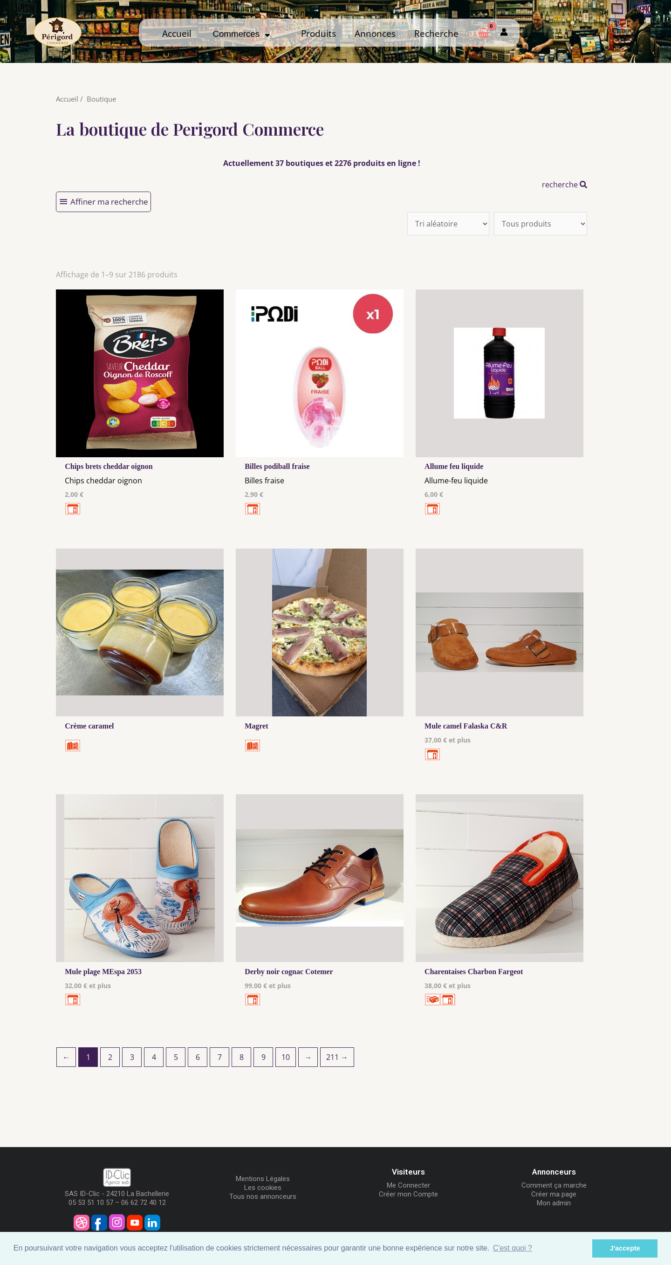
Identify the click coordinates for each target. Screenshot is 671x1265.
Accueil (177, 33)
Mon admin (554, 1203)
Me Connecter (408, 1185)
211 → (337, 1057)
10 (285, 1057)
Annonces (375, 33)
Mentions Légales (263, 1179)
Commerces (241, 34)
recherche (564, 184)
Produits (318, 33)
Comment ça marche (554, 1185)
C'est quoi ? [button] (512, 1248)
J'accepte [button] (625, 1248)
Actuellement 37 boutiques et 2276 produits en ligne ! (321, 163)
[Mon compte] (504, 32)
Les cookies (262, 1187)
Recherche (436, 33)
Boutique (101, 98)
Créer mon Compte (408, 1194)
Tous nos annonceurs (262, 1196)
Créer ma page (553, 1194)
